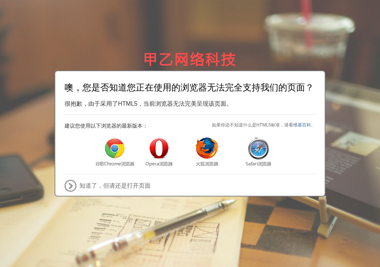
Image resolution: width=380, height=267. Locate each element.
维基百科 (302, 125)
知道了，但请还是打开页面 (115, 185)
